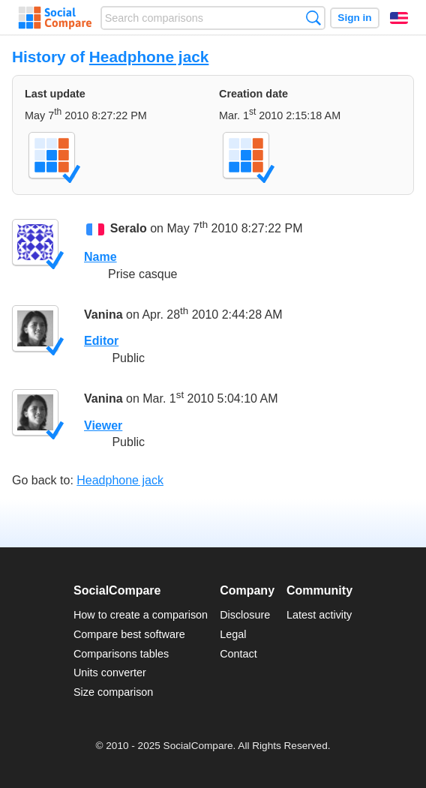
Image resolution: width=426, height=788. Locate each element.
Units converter (110, 673)
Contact (238, 654)
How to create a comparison (141, 615)
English (399, 18)
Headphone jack (149, 56)
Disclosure (245, 615)
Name (100, 256)
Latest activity (319, 615)
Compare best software (129, 634)
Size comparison (113, 692)
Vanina (103, 314)
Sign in (354, 17)
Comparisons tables (121, 654)
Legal (233, 634)
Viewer (103, 425)
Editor (101, 340)
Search (313, 17)
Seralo (128, 228)
